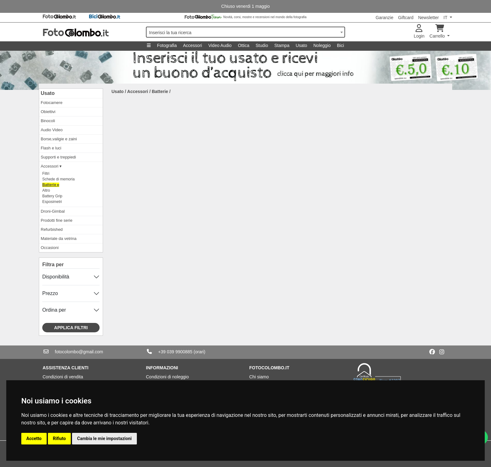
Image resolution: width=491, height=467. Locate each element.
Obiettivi (48, 111)
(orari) (199, 351)
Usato (301, 45)
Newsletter (428, 17)
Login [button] (419, 31)
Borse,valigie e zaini (59, 139)
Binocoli (48, 120)
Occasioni (50, 247)
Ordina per (54, 310)
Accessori (192, 45)
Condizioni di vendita (63, 376)
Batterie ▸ (50, 185)
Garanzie (384, 17)
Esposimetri (52, 202)
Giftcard (405, 17)
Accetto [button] (34, 438)
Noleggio (322, 45)
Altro (46, 190)
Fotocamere (51, 102)
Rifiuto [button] (59, 438)
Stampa (281, 45)
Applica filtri (71, 327)
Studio (262, 45)
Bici (340, 45)
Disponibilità (55, 276)
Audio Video (52, 129)
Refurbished (52, 229)
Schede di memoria (58, 179)
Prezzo (50, 293)
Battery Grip (52, 196)
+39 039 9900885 (175, 351)
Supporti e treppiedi (58, 157)
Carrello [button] (438, 31)
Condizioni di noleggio (167, 376)
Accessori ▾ (51, 166)
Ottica (244, 45)
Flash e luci (51, 148)
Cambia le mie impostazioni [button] (104, 438)
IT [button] (445, 17)
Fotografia (167, 45)
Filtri (45, 173)
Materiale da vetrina (58, 238)
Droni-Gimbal (53, 211)
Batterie (160, 91)
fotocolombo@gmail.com (79, 351)
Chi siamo (259, 376)
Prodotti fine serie (56, 220)
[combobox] (245, 32)
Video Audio (219, 45)
